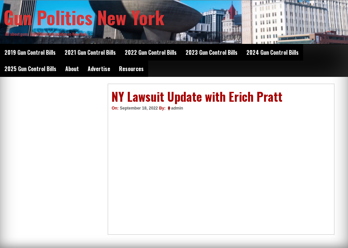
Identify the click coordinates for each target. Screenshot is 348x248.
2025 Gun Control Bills (30, 69)
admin (177, 108)
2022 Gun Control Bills (151, 52)
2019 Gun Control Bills (30, 52)
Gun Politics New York (83, 17)
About (72, 69)
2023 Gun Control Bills (212, 52)
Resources (131, 69)
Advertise (99, 69)
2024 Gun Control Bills (272, 52)
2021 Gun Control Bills (90, 52)
